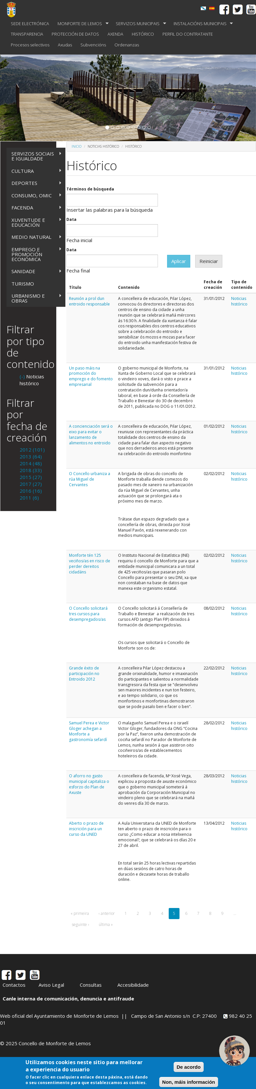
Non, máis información (188, 1083)
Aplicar (178, 261)
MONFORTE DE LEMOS (81, 24)
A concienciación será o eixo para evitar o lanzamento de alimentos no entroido (91, 434)
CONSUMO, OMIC (34, 195)
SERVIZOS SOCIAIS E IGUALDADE (34, 156)
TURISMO (22, 283)
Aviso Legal (51, 985)
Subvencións (93, 45)
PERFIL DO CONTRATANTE (187, 34)
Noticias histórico (239, 301)
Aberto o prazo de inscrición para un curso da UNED (86, 828)
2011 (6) (29, 497)
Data (71, 219)
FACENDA (34, 207)
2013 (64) (31, 456)
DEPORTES (34, 183)
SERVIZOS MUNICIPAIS (138, 24)
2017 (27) (31, 484)
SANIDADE (34, 271)
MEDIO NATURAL (34, 237)
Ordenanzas (126, 45)
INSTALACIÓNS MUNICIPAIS (201, 24)
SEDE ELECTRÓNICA (30, 23)
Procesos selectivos (30, 45)
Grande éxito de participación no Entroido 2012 (84, 673)
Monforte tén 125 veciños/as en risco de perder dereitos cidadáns (89, 563)
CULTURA (34, 171)
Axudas (65, 45)
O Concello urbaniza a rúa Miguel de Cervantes (89, 479)
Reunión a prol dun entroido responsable (89, 301)
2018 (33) (31, 470)
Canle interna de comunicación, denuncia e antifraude (68, 998)
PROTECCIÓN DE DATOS (75, 34)
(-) (23, 376)
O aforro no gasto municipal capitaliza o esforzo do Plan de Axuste (89, 784)
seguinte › (80, 924)
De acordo (188, 1068)
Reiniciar (208, 261)
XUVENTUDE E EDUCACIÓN (34, 222)
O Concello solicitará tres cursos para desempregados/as (88, 613)
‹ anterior (107, 913)
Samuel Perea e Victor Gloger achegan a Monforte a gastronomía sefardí (89, 731)
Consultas (91, 985)
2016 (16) (31, 490)
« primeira (80, 913)
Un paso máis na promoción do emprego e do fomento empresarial (91, 376)
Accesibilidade (133, 985)
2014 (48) (31, 463)
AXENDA (115, 34)
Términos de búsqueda (90, 189)
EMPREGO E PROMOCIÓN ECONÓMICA (34, 254)
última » (106, 924)
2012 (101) (32, 449)
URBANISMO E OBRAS (34, 298)
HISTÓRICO (143, 34)
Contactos (14, 985)
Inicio (76, 146)
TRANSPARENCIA (27, 34)
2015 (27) (31, 477)
